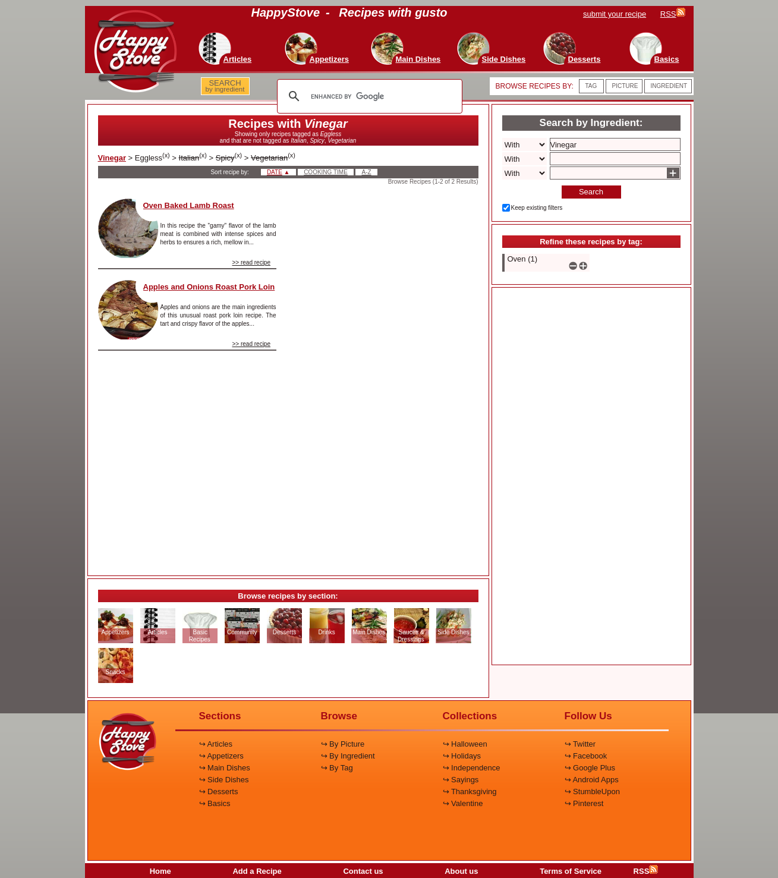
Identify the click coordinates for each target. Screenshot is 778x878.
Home (160, 871)
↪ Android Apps (592, 779)
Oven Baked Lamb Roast (188, 205)
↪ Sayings (461, 779)
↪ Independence (471, 767)
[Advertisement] (387, 377)
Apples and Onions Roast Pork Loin (209, 286)
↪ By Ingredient (348, 755)
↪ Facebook (586, 755)
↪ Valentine (463, 803)
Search (591, 191)
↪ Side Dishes (224, 779)
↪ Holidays (462, 755)
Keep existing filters (537, 207)
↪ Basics (215, 803)
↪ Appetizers (221, 755)
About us (461, 871)
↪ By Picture (343, 743)
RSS (646, 871)
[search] (368, 96)
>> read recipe (251, 262)
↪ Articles (216, 743)
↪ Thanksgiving (470, 791)
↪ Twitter (580, 743)
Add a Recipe (256, 871)
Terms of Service (570, 871)
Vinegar (112, 157)
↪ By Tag (337, 767)
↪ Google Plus (590, 767)
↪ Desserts (218, 791)
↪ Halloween (465, 743)
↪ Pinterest (584, 803)
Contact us (363, 871)
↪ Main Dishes (224, 767)
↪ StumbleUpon (592, 791)
